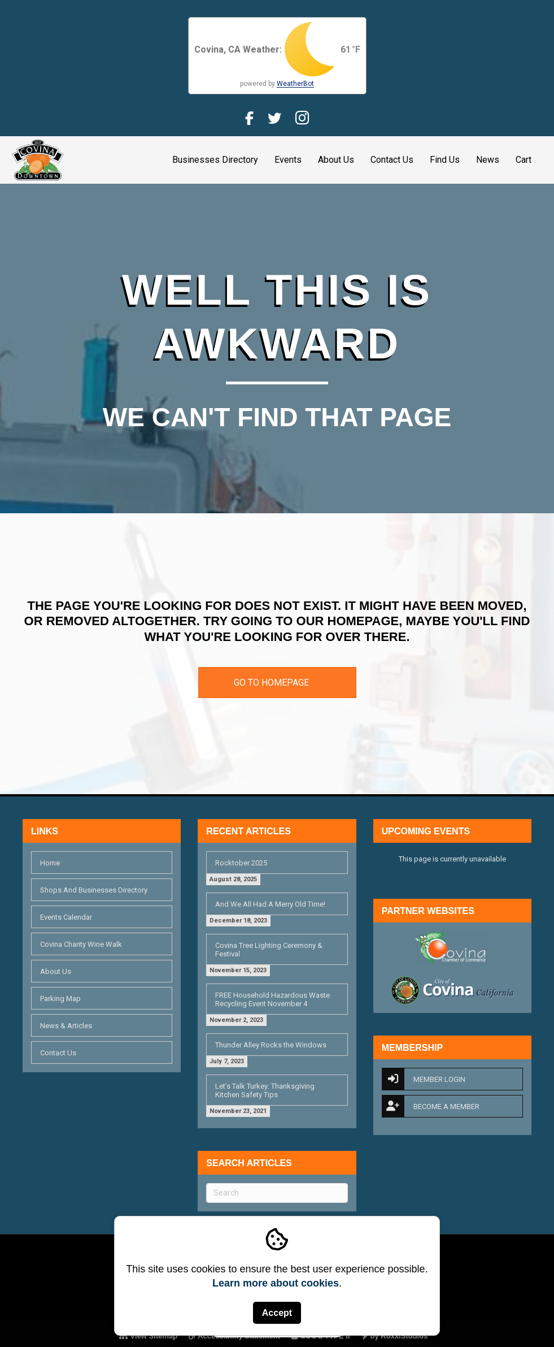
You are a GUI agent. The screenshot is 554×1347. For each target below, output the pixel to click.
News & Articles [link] (66, 1025)
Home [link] (50, 863)
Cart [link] (523, 159)
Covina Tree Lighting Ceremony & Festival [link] (268, 949)
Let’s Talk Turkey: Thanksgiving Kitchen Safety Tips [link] (265, 1090)
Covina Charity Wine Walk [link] (81, 944)
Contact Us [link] (391, 159)
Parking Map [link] (60, 998)
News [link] (487, 159)
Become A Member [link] (430, 1106)
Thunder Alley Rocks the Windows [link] (270, 1045)
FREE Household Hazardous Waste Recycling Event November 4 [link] (272, 999)
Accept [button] (277, 1313)
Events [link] (288, 159)
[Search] (276, 1193)
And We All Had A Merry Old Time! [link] (270, 904)
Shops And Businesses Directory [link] (93, 890)
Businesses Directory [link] (215, 159)
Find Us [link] (445, 159)
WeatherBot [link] (295, 84)
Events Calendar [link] (66, 917)
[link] (37, 159)
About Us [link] (336, 159)
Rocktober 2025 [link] (241, 863)
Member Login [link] (423, 1079)
